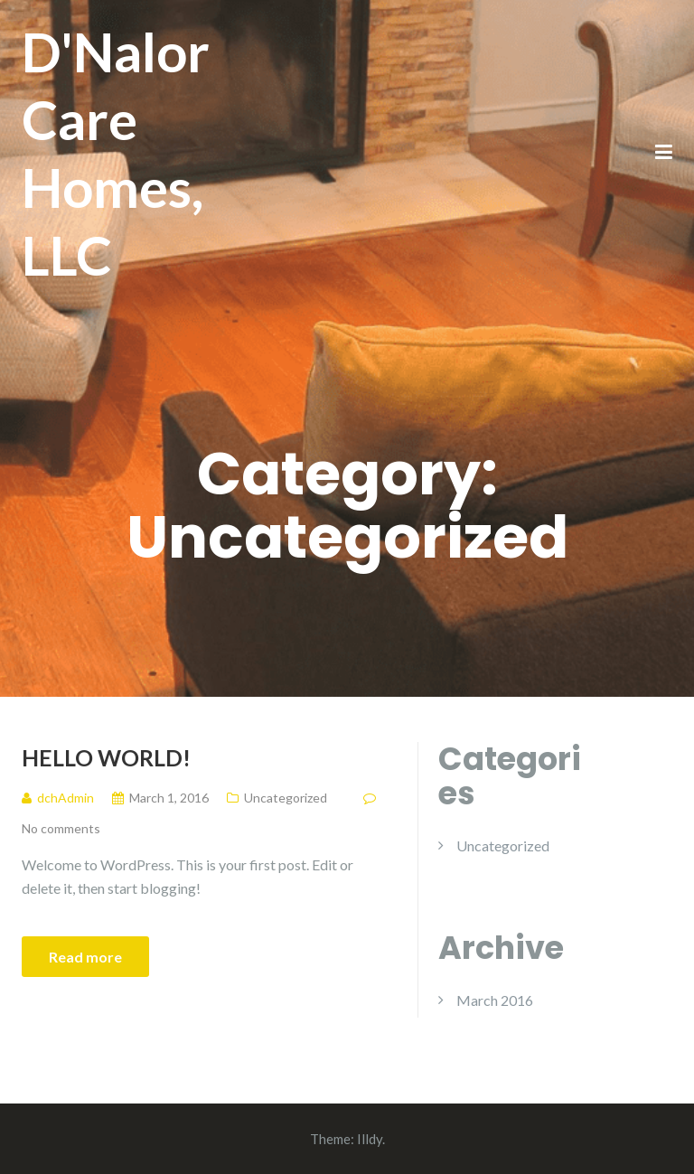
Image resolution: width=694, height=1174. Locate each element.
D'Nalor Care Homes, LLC (116, 153)
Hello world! (106, 757)
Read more (85, 956)
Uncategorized (285, 797)
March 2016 (494, 1000)
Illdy (369, 1139)
